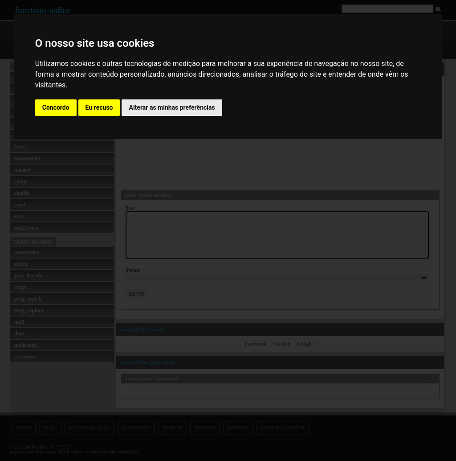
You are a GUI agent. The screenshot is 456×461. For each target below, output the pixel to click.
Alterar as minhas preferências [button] (172, 107)
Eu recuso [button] (99, 107)
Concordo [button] (55, 107)
